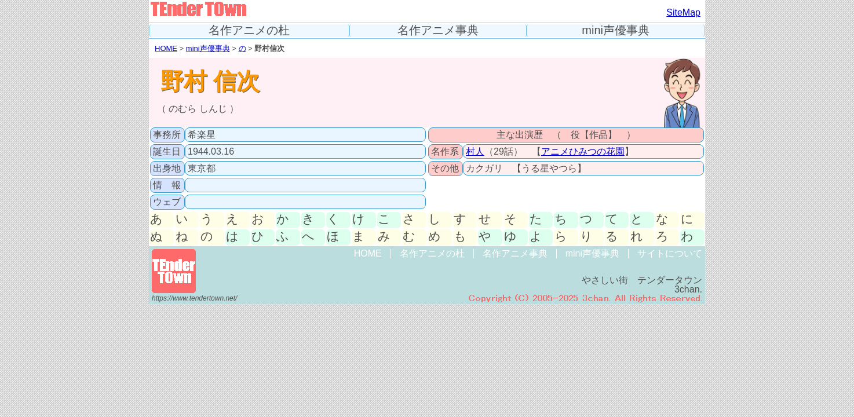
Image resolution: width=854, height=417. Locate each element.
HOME (166, 48)
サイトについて (669, 253)
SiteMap (683, 12)
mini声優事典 (615, 30)
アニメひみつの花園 (583, 151)
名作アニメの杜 (249, 30)
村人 (475, 151)
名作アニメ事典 (438, 30)
